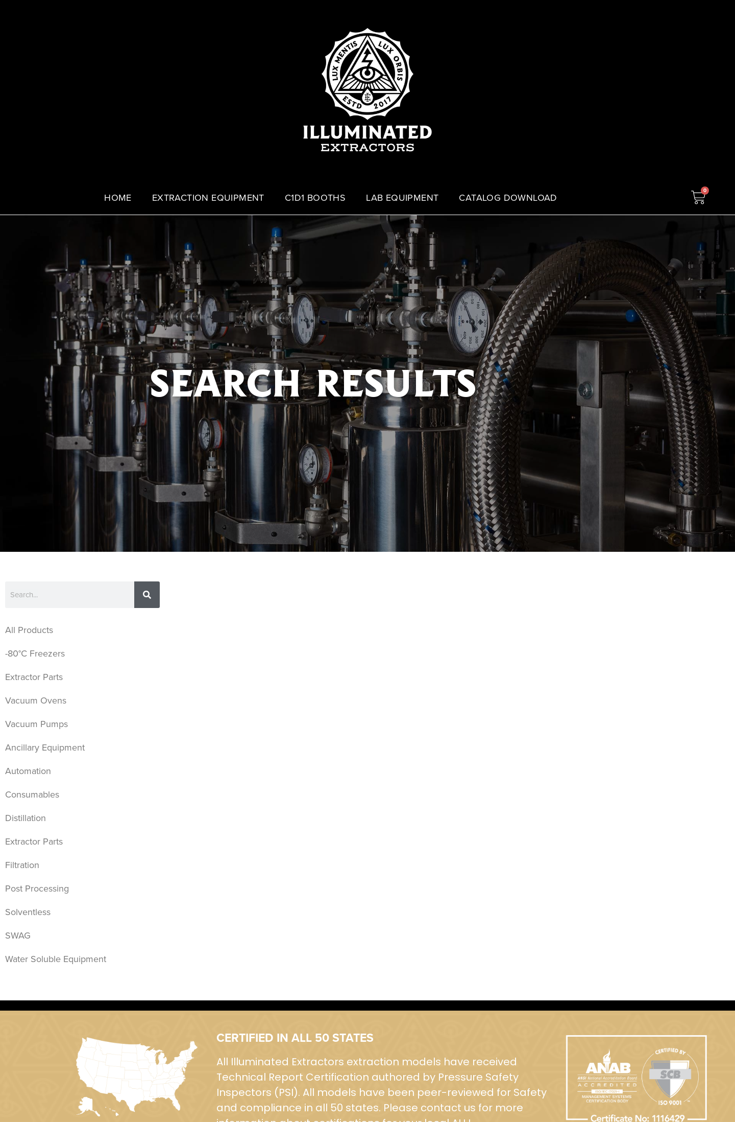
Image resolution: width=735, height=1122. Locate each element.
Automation (28, 771)
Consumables (32, 794)
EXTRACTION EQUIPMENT (208, 197)
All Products (29, 630)
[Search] (147, 594)
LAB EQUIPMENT (402, 197)
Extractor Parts (34, 677)
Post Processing (37, 888)
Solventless (28, 912)
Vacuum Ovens (35, 700)
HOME (118, 197)
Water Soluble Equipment (55, 959)
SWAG (18, 935)
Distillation (25, 818)
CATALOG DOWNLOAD (508, 197)
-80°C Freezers (35, 653)
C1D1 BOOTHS (315, 197)
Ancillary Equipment (45, 747)
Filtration (22, 865)
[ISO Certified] (137, 1076)
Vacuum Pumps (36, 724)
